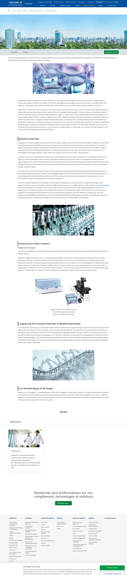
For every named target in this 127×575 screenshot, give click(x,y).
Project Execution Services (45, 532)
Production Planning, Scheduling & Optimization (30, 547)
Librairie (77, 5)
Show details (92, 571)
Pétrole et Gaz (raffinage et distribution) (16, 528)
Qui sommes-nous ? (59, 2)
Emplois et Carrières (71, 2)
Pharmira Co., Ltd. (89, 190)
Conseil (43, 529)
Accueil (13, 11)
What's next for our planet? (78, 523)
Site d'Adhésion (82, 2)
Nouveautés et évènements (45, 2)
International (90, 2)
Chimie (11, 535)
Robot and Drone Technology (77, 541)
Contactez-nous (112, 5)
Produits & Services (65, 5)
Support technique (94, 522)
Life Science (16, 451)
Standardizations (77, 548)
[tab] (15, 422)
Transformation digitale (79, 536)
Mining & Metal (13, 543)
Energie (11, 538)
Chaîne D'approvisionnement (15, 532)
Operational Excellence (31, 534)
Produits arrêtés (45, 545)
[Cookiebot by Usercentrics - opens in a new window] (11, 571)
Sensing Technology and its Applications (79, 545)
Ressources (60, 526)
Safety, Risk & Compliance (28, 527)
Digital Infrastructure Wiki (79, 551)
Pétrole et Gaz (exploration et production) (13, 523)
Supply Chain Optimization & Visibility (31, 542)
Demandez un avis (111, 52)
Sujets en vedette (89, 5)
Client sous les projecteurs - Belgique (95, 538)
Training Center (93, 528)
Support (100, 5)
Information (44, 522)
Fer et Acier (12, 550)
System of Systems (78, 531)
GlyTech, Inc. (100, 188)
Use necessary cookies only (112, 562)
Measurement (45, 527)
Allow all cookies (112, 556)
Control (43, 524)
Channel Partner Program (93, 542)
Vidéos (59, 528)
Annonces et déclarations (48, 540)
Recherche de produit (94, 531)
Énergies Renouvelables (15, 540)
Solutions (52, 5)
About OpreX (76, 528)
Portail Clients (92, 533)
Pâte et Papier (13, 547)
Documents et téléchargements (61, 523)
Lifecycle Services (45, 536)
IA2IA (74, 533)
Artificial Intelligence (78, 538)
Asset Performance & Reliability (31, 530)
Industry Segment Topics (36, 11)
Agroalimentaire (13, 545)
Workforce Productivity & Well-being (31, 523)
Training (43, 543)
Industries (42, 5)
